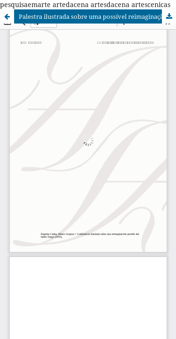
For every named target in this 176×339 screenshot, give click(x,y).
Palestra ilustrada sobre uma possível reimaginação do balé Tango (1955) (97, 16)
